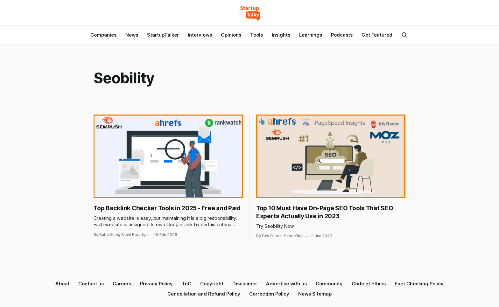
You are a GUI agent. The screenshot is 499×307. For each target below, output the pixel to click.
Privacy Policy (156, 284)
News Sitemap (315, 294)
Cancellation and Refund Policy (203, 294)
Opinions (231, 35)
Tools (256, 35)
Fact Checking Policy (419, 284)
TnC (186, 284)
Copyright (211, 284)
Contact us (91, 284)
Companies (103, 35)
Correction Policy (269, 294)
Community (329, 284)
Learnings (310, 35)
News (131, 35)
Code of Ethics (369, 284)
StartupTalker (163, 35)
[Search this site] (404, 35)
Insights (281, 35)
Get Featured (377, 35)
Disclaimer (244, 284)
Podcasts (342, 35)
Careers (122, 284)
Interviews (200, 35)
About (62, 284)
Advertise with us (286, 284)
